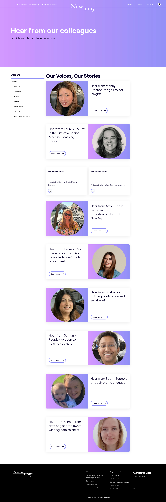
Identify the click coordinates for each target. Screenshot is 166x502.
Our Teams (17, 111)
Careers (140, 4)
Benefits (16, 101)
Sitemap (89, 472)
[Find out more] (66, 181)
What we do (34, 4)
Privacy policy (114, 475)
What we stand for (49, 4)
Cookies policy (114, 479)
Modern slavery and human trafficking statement (95, 476)
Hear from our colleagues (22, 116)
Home (13, 38)
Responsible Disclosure (94, 488)
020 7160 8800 (139, 477)
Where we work (19, 106)
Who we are (22, 4)
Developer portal (91, 484)
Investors (131, 4)
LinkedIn (137, 489)
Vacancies (17, 87)
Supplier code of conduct (118, 472)
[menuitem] (120, 489)
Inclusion (16, 97)
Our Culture (17, 92)
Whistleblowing (115, 485)
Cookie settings (115, 489)
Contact (149, 4)
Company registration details (119, 482)
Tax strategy (90, 481)
